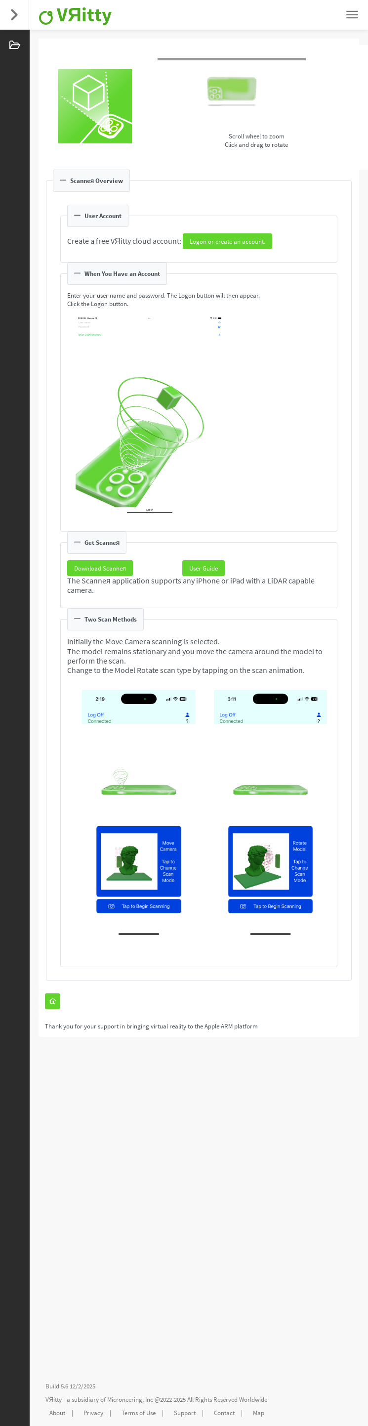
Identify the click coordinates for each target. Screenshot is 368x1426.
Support (185, 1413)
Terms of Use (139, 1413)
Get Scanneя (97, 542)
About (57, 1413)
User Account (98, 216)
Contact (224, 1413)
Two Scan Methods (105, 619)
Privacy (93, 1413)
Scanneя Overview (91, 181)
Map (258, 1413)
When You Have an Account (117, 273)
